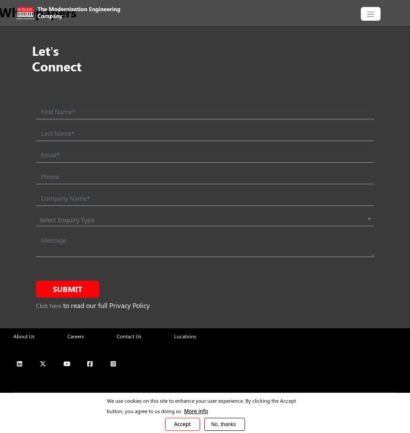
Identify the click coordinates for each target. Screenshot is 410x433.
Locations (185, 336)
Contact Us (129, 336)
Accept (182, 424)
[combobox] (205, 220)
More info (196, 411)
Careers (75, 336)
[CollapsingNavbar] (371, 14)
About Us (24, 336)
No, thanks (223, 424)
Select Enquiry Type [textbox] (67, 220)
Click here (48, 305)
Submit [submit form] (68, 289)
